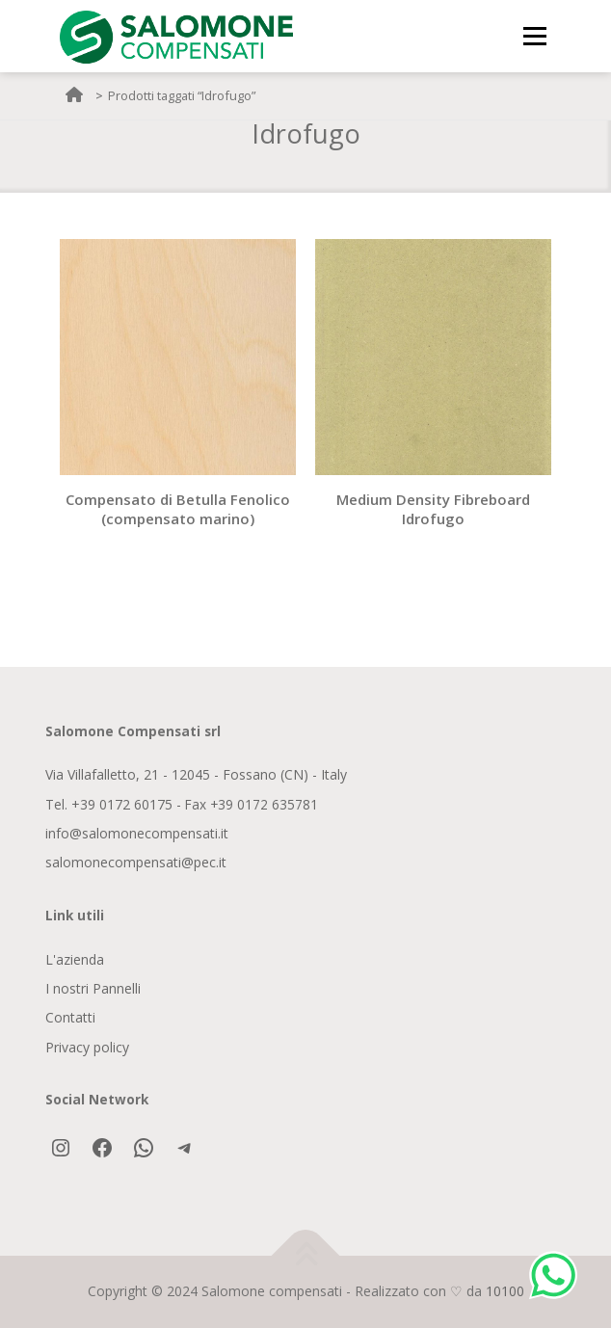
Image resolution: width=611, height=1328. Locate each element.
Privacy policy (87, 1047)
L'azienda (74, 959)
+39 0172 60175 (122, 804)
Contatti (70, 1017)
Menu (534, 35)
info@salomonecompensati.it (136, 833)
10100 (505, 1291)
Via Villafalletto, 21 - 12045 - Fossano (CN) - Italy (196, 774)
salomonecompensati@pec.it (135, 862)
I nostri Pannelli (93, 988)
